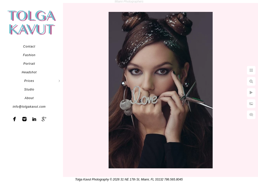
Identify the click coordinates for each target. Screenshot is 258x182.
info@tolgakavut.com (29, 106)
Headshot (29, 72)
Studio (29, 89)
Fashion (29, 55)
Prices (29, 81)
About (29, 98)
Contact (29, 46)
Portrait (29, 63)
